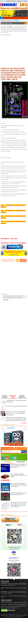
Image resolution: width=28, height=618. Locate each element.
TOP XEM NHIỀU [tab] (7, 462)
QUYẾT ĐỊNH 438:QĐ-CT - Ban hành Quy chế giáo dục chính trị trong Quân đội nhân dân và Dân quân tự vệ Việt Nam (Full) (19, 504)
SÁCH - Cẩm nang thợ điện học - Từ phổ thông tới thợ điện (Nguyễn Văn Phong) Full (19, 485)
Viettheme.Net (4, 615)
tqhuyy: (2, 588)
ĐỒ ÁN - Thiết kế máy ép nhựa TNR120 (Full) (16, 406)
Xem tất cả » (24, 423)
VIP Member (10, 26)
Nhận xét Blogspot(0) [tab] (22, 396)
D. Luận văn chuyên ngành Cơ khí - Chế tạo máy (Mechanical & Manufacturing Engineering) (13, 296)
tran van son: (4, 596)
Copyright (19, 1)
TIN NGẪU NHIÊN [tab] (20, 462)
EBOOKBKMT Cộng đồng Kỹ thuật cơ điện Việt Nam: (14, 584)
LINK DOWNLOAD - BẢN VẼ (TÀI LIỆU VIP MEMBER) (13, 243)
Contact (25, 1)
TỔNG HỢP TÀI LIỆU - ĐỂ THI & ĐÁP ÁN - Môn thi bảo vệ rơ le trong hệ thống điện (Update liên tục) (16, 413)
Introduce (9, 1)
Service (14, 1)
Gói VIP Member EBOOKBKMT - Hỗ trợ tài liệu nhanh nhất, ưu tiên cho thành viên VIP (19, 466)
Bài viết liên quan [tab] (12, 396)
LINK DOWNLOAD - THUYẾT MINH (9, 238)
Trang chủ (3, 26)
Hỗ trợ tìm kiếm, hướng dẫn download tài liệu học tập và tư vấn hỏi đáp (19, 475)
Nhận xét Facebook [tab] (4, 396)
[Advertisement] (14, 51)
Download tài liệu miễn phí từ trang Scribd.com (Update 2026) (19, 493)
